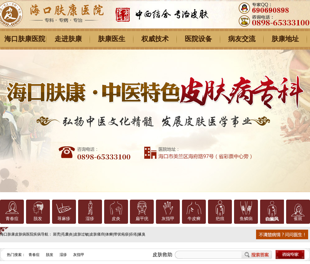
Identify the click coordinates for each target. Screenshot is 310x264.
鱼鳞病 (246, 218)
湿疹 (90, 218)
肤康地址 (285, 39)
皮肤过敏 (81, 234)
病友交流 (241, 39)
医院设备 (198, 39)
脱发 (37, 218)
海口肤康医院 (24, 39)
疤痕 (220, 218)
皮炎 (116, 218)
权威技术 (155, 39)
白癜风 (271, 218)
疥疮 (133, 234)
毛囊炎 (67, 234)
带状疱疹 (121, 234)
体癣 (109, 234)
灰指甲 (168, 218)
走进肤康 (68, 39)
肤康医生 (111, 39)
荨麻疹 (63, 218)
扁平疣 (141, 218)
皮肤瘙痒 (97, 234)
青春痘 (12, 218)
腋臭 (141, 234)
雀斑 (298, 218)
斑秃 (56, 234)
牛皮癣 (194, 218)
